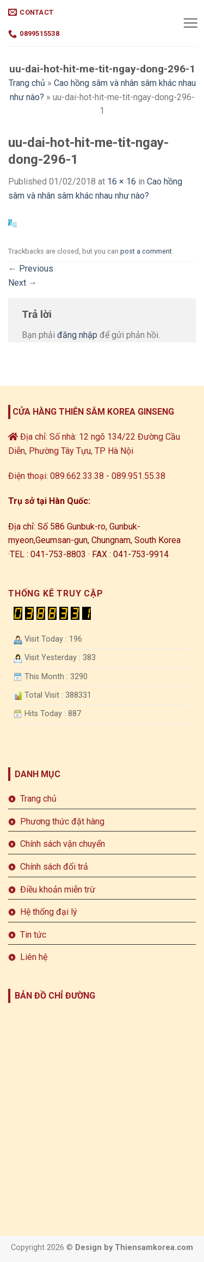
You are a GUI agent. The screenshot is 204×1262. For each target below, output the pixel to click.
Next (22, 283)
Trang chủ (27, 83)
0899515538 (33, 34)
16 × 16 (121, 181)
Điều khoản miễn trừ (57, 889)
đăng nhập (77, 335)
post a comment (146, 251)
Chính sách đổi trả (54, 866)
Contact (30, 12)
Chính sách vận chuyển (62, 844)
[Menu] (190, 23)
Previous (30, 268)
